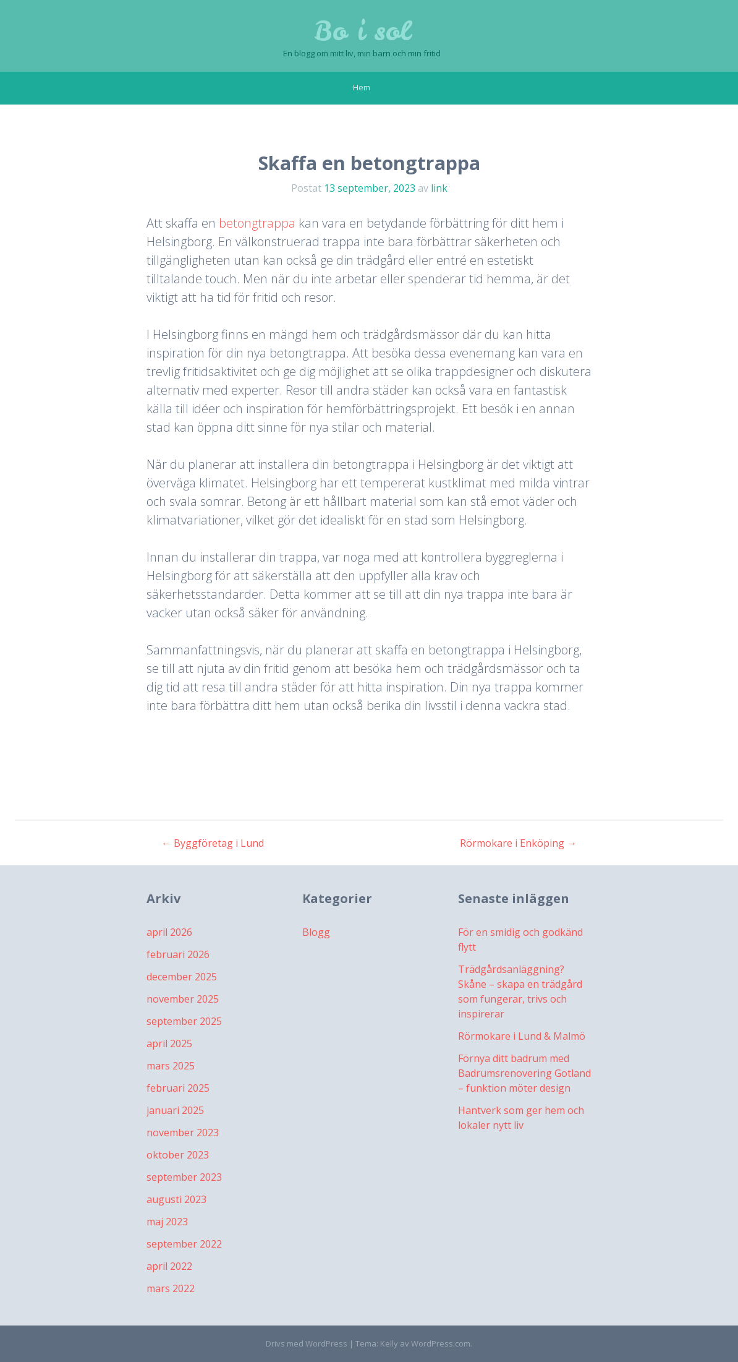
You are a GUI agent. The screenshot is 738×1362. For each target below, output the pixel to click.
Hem (361, 87)
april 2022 (169, 1266)
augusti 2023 (176, 1199)
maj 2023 (167, 1221)
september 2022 (184, 1244)
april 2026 (169, 932)
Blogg (316, 932)
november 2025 (182, 999)
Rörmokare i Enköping (518, 843)
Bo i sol (362, 31)
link (439, 188)
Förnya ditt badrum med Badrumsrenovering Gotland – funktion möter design (524, 1073)
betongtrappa (257, 223)
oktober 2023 (177, 1155)
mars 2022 (170, 1288)
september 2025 (184, 1021)
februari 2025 (178, 1088)
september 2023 (184, 1177)
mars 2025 (170, 1066)
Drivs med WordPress (306, 1343)
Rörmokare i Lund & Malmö (521, 1036)
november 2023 (182, 1132)
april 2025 (169, 1043)
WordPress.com (440, 1343)
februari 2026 (178, 954)
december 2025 (181, 976)
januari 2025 (175, 1110)
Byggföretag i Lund (212, 843)
